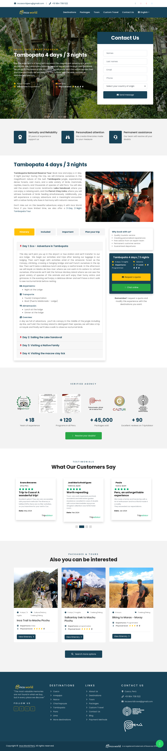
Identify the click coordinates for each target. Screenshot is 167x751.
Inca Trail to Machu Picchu (34, 620)
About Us (91, 691)
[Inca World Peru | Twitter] (152, 3)
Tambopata (57, 707)
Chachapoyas (58, 703)
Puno (54, 711)
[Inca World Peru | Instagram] (141, 3)
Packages (85, 12)
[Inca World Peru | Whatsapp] (159, 743)
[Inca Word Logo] (28, 12)
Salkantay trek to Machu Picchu (81, 619)
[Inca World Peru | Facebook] (135, 3)
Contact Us (128, 12)
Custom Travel (110, 12)
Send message (125, 94)
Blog (89, 715)
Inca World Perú (27, 745)
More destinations (60, 719)
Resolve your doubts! (83, 435)
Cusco (54, 691)
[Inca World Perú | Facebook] (16, 708)
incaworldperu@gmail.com (29, 3)
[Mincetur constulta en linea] (143, 403)
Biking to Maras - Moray (129, 617)
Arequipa (56, 695)
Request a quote (131, 277)
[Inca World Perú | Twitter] (32, 708)
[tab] (24, 231)
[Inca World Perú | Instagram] (21, 708)
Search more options (83, 654)
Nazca (54, 699)
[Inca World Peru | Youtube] (146, 3)
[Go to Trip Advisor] (23, 403)
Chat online (131, 287)
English (143, 12)
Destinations (69, 12)
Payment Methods (96, 719)
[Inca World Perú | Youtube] (27, 708)
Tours (97, 12)
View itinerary (27, 636)
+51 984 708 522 (58, 3)
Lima (54, 715)
